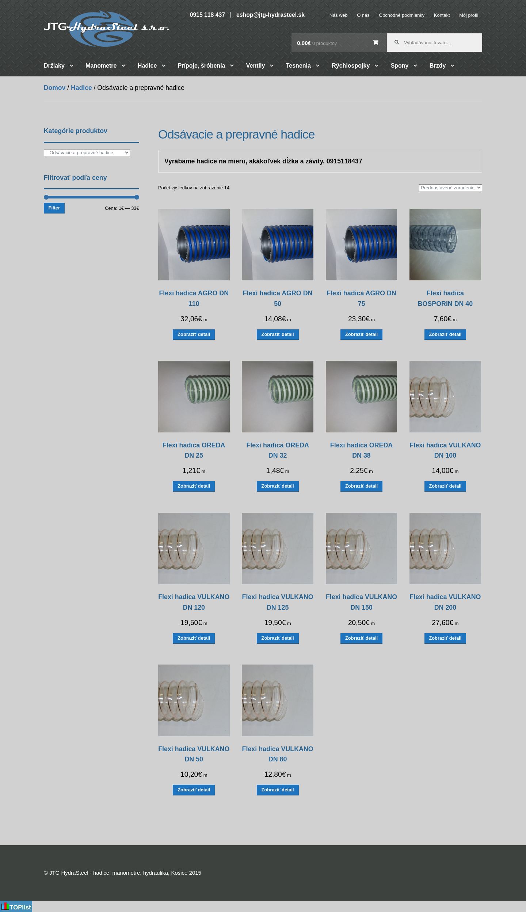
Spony (400, 66)
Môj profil (468, 15)
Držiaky (54, 66)
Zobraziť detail (194, 334)
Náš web (338, 15)
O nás (363, 15)
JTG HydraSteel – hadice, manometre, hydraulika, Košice (106, 28)
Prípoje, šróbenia (201, 66)
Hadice (147, 66)
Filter (54, 208)
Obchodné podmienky (401, 15)
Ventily (255, 66)
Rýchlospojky (351, 66)
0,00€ (317, 43)
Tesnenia (298, 66)
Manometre (101, 66)
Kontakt (442, 15)
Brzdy (438, 66)
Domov (55, 87)
